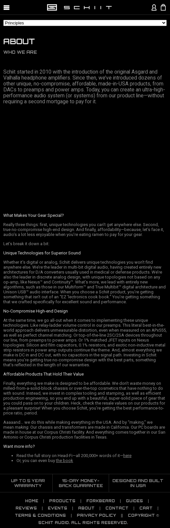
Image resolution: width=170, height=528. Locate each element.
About (86, 508)
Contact (116, 508)
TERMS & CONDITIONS (40, 515)
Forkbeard (100, 501)
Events (57, 508)
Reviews (26, 508)
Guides (134, 501)
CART (146, 508)
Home (31, 501)
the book (64, 460)
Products (62, 501)
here (127, 455)
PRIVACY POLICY (96, 515)
